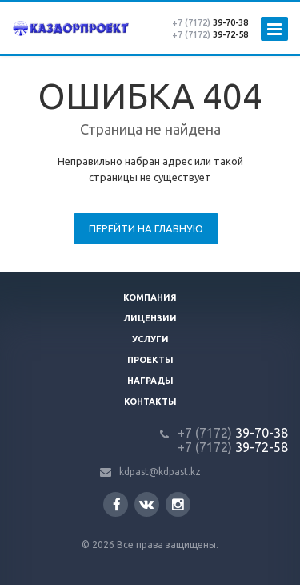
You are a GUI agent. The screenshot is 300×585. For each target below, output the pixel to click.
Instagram (178, 504)
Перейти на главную (146, 228)
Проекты (150, 360)
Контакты (150, 401)
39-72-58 (210, 34)
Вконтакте (146, 503)
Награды (150, 380)
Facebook (117, 504)
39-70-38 (210, 22)
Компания (150, 297)
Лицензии (150, 318)
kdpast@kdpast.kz (160, 471)
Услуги (150, 339)
